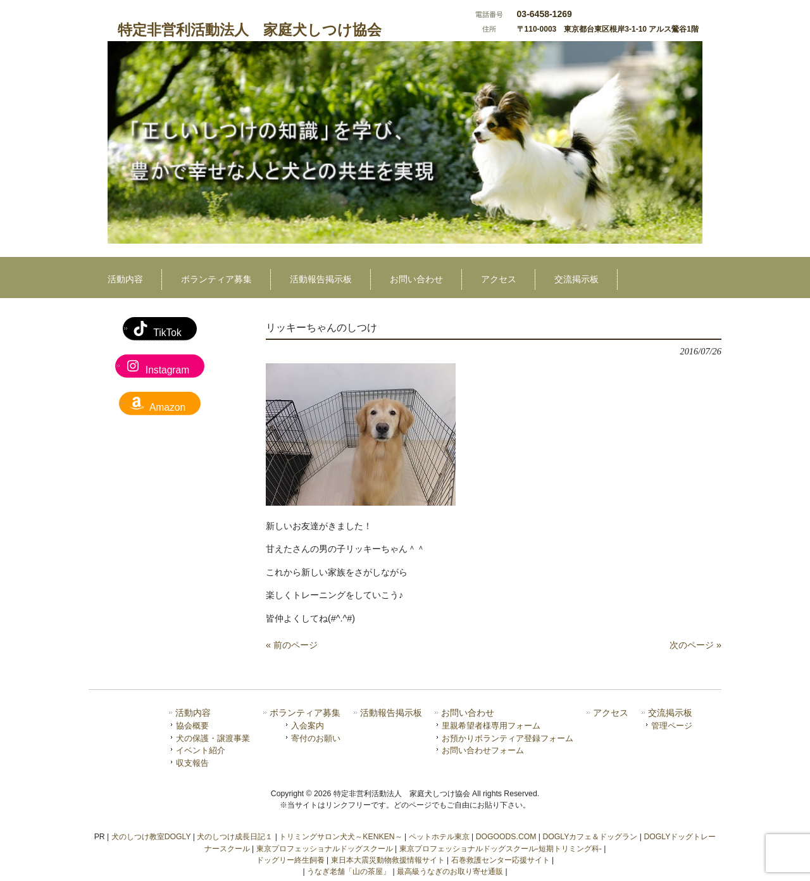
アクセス (610, 713)
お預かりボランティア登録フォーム (507, 738)
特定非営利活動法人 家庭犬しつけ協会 (250, 30)
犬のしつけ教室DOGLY (151, 836)
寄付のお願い (315, 738)
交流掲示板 (670, 713)
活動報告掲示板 (391, 713)
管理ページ (671, 725)
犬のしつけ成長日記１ (235, 836)
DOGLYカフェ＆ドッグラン (589, 836)
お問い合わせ (467, 713)
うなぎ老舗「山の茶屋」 (348, 871)
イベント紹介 (200, 750)
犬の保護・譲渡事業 (213, 738)
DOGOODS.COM (506, 836)
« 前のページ (292, 645)
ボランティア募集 (305, 713)
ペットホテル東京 (439, 836)
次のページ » (695, 645)
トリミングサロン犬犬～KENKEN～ (340, 836)
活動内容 (193, 713)
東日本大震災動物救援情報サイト (388, 860)
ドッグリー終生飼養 (290, 860)
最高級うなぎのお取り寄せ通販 (450, 871)
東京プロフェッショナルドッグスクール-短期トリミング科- (500, 848)
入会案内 (307, 725)
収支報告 (192, 763)
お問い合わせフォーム (483, 750)
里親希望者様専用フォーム (491, 725)
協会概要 (192, 725)
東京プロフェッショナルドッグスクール (324, 848)
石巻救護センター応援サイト (500, 860)
